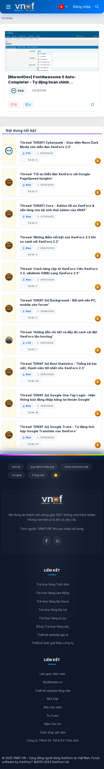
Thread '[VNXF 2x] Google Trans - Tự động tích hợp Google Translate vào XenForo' (57, 429)
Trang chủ (38, 475)
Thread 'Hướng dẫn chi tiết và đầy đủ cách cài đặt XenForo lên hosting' (58, 334)
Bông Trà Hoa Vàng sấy (52, 626)
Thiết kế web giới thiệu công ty (53, 643)
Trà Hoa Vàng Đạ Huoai (53, 601)
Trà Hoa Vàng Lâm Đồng (52, 593)
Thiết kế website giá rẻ (52, 635)
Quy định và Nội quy (42, 466)
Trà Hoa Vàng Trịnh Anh (52, 584)
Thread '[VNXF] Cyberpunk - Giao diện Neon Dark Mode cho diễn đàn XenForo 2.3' (59, 145)
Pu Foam (52, 715)
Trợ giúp (16, 475)
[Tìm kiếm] (97, 6)
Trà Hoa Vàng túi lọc (53, 618)
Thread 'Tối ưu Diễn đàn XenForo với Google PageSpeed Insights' (55, 176)
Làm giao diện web (53, 674)
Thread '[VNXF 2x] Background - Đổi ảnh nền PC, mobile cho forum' (58, 302)
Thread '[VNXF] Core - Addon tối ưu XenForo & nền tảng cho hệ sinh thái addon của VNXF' (57, 208)
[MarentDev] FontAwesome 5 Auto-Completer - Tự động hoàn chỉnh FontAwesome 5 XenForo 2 (42, 82)
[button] (66, 6)
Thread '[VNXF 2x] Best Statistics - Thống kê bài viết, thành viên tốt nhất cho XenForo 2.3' (58, 366)
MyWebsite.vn (52, 682)
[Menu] (8, 6)
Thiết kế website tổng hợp (53, 690)
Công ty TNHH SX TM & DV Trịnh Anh (52, 740)
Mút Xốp (52, 698)
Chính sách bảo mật (76, 466)
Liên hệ (15, 466)
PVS (21, 90)
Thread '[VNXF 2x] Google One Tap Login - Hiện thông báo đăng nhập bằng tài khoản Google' (57, 397)
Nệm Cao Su (52, 724)
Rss (57, 541)
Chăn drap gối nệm (53, 732)
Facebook (46, 541)
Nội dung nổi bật (21, 131)
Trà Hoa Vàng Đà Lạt (52, 609)
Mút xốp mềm (53, 707)
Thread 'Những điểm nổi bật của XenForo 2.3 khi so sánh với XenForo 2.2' (58, 239)
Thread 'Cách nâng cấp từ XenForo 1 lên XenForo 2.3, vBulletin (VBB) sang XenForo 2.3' (59, 271)
